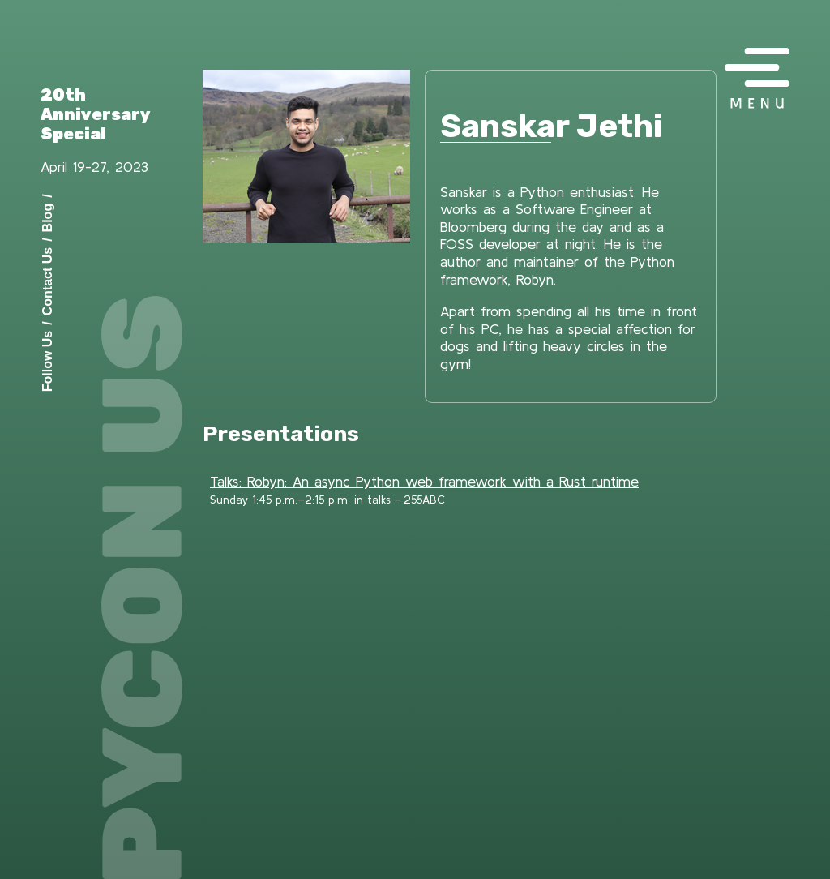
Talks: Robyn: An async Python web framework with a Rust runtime (424, 481)
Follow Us (47, 361)
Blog (47, 217)
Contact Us (47, 281)
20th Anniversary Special (96, 114)
